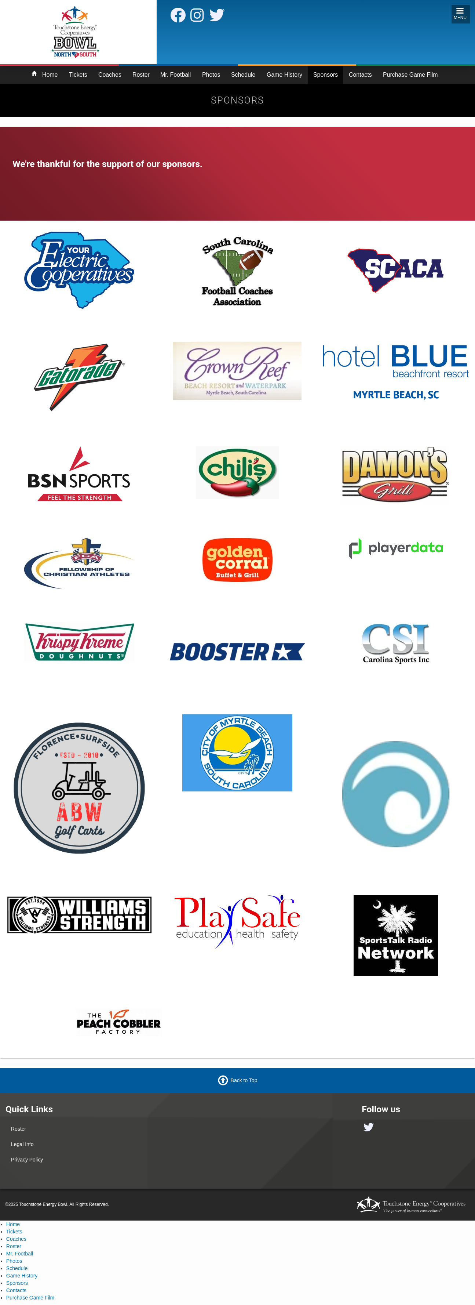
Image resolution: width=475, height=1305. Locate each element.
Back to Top (244, 1080)
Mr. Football (175, 75)
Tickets (78, 75)
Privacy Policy (27, 1160)
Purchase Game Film (410, 75)
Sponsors (325, 75)
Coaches (109, 75)
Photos (211, 75)
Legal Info (22, 1144)
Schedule (243, 75)
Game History (284, 75)
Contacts (360, 75)
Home (50, 75)
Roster (141, 75)
